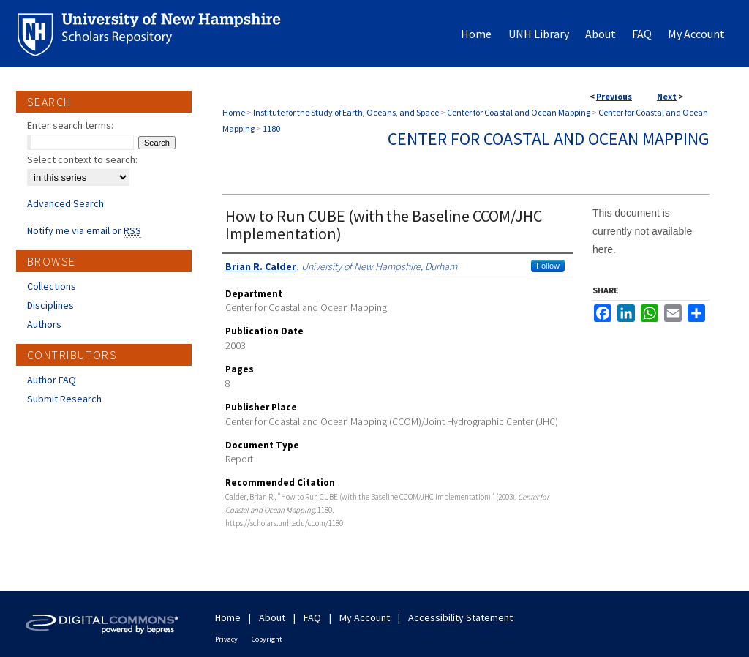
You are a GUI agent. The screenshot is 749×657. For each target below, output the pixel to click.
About (272, 617)
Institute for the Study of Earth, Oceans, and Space (346, 112)
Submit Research (64, 398)
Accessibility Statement (460, 617)
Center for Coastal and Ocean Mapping (518, 112)
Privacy (226, 639)
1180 (271, 128)
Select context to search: (82, 159)
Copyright (267, 639)
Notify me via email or (84, 230)
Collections (51, 286)
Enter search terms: (70, 125)
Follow (548, 265)
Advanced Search (65, 203)
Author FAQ (51, 379)
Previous (614, 96)
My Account (364, 617)
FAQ (312, 617)
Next (667, 96)
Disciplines (50, 305)
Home (233, 112)
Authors (44, 324)
